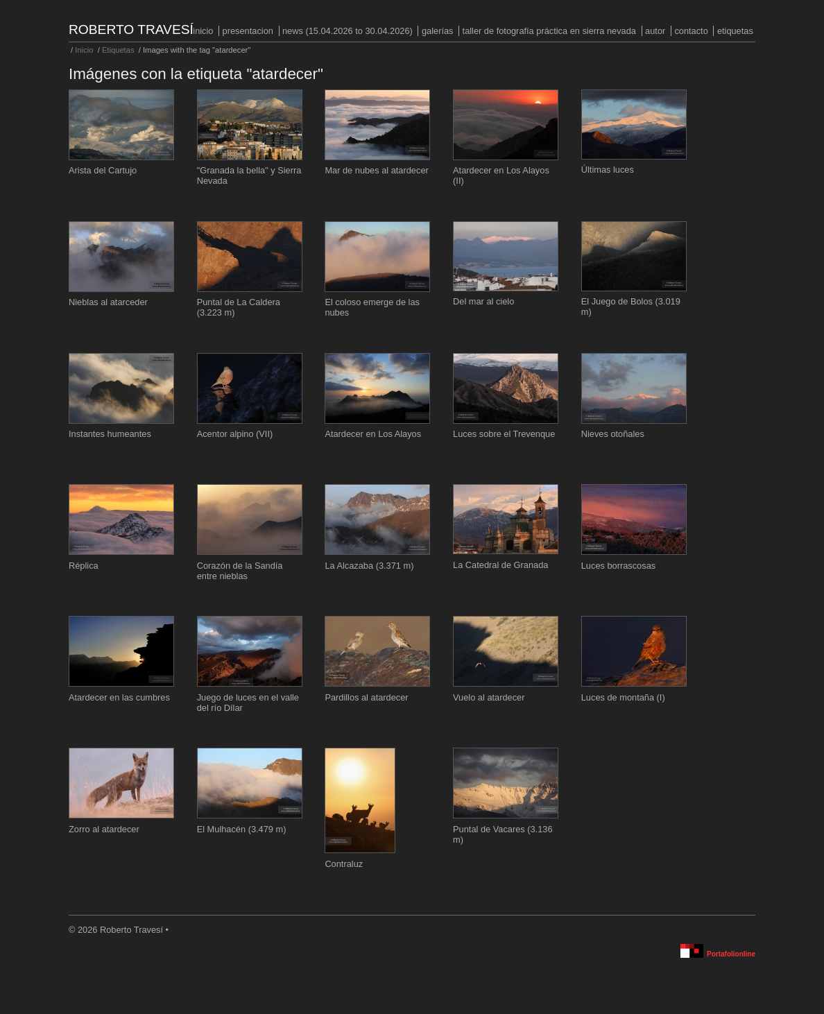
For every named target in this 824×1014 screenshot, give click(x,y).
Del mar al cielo (483, 301)
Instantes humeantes (110, 434)
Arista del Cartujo (103, 170)
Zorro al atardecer (104, 829)
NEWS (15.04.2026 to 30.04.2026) (347, 31)
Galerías (438, 31)
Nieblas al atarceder (108, 302)
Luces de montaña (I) (623, 697)
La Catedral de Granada (500, 565)
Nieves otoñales (612, 434)
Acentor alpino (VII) (235, 434)
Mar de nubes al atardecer (376, 170)
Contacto (690, 31)
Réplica (83, 565)
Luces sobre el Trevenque (504, 434)
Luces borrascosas (618, 565)
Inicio (203, 31)
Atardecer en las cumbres (119, 697)
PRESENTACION (248, 31)
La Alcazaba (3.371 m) (369, 565)
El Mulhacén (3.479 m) (241, 829)
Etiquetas (735, 31)
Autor (655, 31)
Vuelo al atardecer (488, 697)
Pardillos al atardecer (366, 697)
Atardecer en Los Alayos (373, 434)
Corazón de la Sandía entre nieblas (240, 570)
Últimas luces (607, 169)
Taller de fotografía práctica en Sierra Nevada (549, 31)
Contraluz (344, 864)
